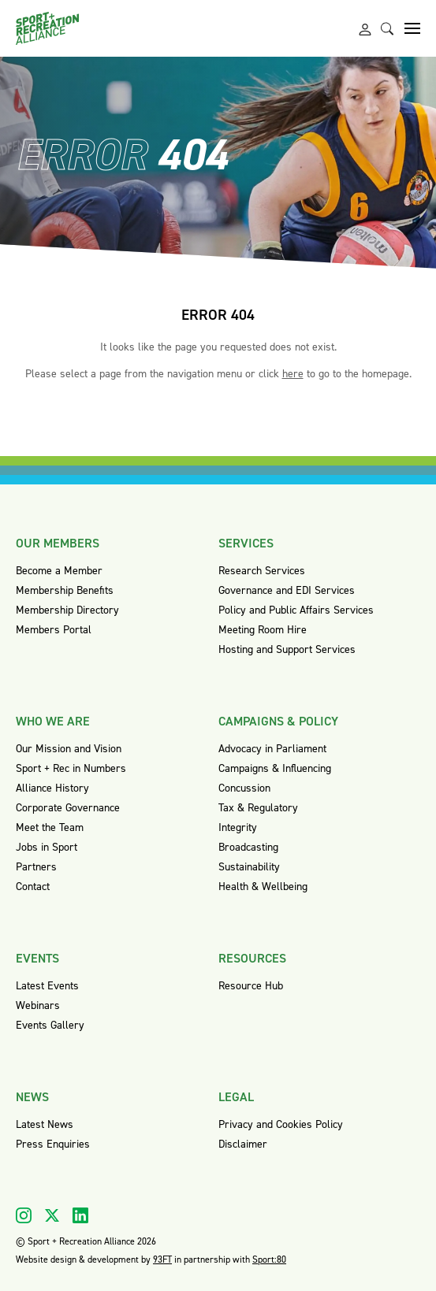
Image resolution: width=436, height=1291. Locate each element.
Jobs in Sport (46, 847)
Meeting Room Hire (262, 629)
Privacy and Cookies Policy (280, 1124)
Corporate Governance (68, 807)
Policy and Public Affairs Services (296, 610)
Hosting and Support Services (287, 649)
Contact (33, 886)
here (293, 373)
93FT (162, 1259)
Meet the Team (50, 827)
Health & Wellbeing (262, 886)
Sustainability (249, 866)
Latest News (44, 1124)
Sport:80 (269, 1259)
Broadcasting (248, 847)
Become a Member (59, 570)
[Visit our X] (52, 1215)
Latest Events (47, 985)
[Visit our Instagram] (24, 1215)
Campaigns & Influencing (274, 768)
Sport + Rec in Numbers (71, 768)
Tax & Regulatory (258, 807)
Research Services (261, 570)
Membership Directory (67, 610)
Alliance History (52, 788)
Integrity (237, 827)
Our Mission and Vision (68, 748)
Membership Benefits (65, 590)
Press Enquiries (53, 1144)
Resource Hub (250, 985)
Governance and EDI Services (286, 590)
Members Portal (53, 629)
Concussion (244, 788)
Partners (36, 866)
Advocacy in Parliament (272, 748)
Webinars (38, 1005)
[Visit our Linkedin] (80, 1215)
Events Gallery (50, 1025)
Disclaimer (242, 1144)
